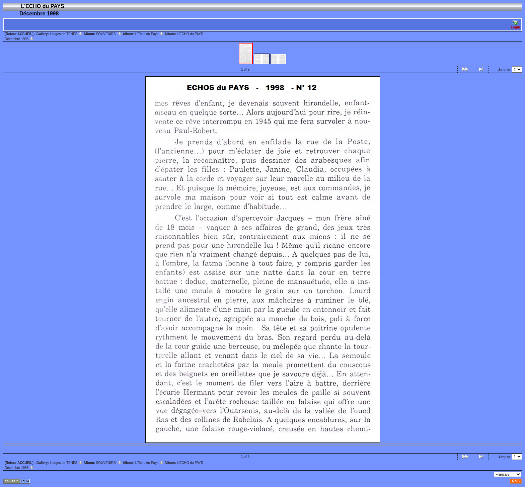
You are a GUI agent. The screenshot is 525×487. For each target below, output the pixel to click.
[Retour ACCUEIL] (19, 34)
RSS (516, 481)
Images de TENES (66, 34)
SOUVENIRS (109, 34)
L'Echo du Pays (149, 34)
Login (515, 24)
